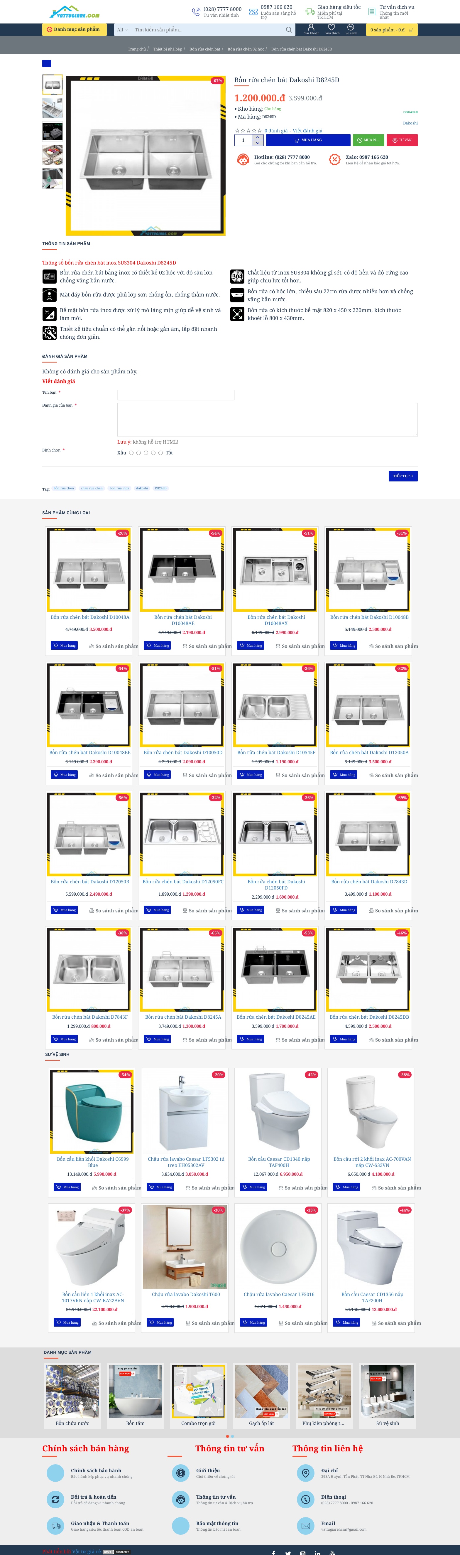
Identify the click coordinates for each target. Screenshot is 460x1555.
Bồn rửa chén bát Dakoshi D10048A (90, 617)
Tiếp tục (401, 476)
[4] (153, 453)
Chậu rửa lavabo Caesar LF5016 (279, 1287)
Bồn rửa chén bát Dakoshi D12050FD (276, 882)
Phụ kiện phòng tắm (324, 1414)
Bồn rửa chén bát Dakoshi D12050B (90, 879)
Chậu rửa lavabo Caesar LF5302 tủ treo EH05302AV (186, 1156)
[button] (308, 140)
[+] (257, 137)
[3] (146, 453)
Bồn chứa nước (72, 1414)
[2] (138, 453)
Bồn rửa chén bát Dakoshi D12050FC (183, 879)
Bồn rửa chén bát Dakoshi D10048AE (183, 620)
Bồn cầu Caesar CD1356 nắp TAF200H (372, 1290)
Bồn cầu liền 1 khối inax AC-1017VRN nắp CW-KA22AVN (93, 1290)
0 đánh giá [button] (276, 130)
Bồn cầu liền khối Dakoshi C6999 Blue (93, 1156)
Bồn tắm (135, 1414)
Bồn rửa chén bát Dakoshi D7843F (90, 1013)
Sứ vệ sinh (387, 1414)
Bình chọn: (52, 450)
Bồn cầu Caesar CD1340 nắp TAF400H (279, 1156)
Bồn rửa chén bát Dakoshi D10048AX (276, 620)
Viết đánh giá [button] (307, 130)
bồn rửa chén (64, 488)
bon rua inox (119, 488)
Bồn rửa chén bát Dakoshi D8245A (183, 1013)
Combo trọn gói (198, 1414)
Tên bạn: (50, 392)
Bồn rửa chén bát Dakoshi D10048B (369, 617)
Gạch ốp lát (261, 1414)
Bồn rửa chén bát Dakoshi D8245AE (276, 1013)
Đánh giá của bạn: (58, 405)
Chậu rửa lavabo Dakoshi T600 (186, 1287)
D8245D (161, 488)
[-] (257, 143)
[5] (160, 453)
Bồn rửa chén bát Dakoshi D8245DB (369, 1013)
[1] (131, 453)
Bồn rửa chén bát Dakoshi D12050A (369, 751)
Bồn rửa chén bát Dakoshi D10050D (183, 751)
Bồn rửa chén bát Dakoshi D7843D (369, 879)
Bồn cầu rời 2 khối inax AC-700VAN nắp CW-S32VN (372, 1156)
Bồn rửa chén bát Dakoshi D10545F (276, 751)
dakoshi (142, 488)
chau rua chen (92, 488)
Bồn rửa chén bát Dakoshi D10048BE (90, 751)
